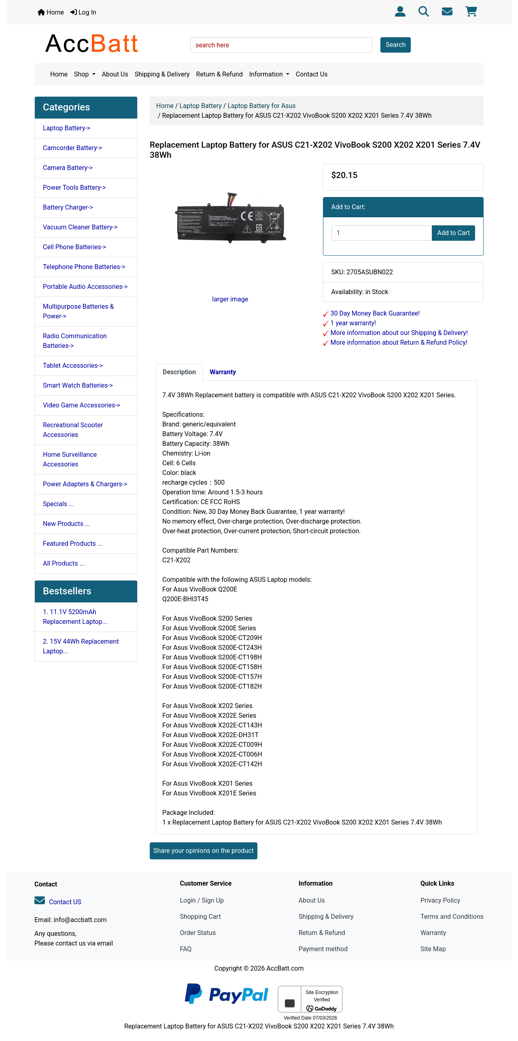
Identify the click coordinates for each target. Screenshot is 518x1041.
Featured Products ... (73, 543)
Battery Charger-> (68, 207)
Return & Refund (219, 74)
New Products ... (66, 524)
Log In (83, 12)
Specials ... (58, 504)
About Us (115, 74)
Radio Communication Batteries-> (75, 341)
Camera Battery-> (68, 168)
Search (395, 45)
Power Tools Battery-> (74, 187)
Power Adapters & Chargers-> (85, 484)
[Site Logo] (109, 43)
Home (51, 12)
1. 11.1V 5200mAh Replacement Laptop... (75, 616)
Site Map (433, 949)
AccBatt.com (285, 968)
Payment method (323, 949)
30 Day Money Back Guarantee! (374, 313)
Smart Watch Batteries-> (78, 385)
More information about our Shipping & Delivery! (398, 333)
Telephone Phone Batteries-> (84, 267)
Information (266, 74)
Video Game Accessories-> (81, 405)
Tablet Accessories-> (73, 365)
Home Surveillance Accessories (70, 459)
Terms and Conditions (452, 916)
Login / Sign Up (202, 900)
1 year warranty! (352, 323)
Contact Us (312, 74)
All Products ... (64, 563)
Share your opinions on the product (203, 850)
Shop (82, 74)
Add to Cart (453, 233)
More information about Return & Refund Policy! (398, 342)
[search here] (281, 45)
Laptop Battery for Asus (261, 106)
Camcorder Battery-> (72, 148)
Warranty (433, 933)
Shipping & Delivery (162, 74)
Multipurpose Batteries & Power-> (78, 311)
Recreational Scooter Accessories (73, 430)
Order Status (198, 933)
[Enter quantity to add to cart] (382, 233)
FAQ (185, 949)
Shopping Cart (200, 916)
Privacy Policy (440, 900)
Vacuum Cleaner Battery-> (80, 227)
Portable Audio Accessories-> (85, 286)
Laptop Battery (201, 106)
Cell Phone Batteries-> (74, 247)
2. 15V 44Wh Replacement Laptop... (81, 646)
